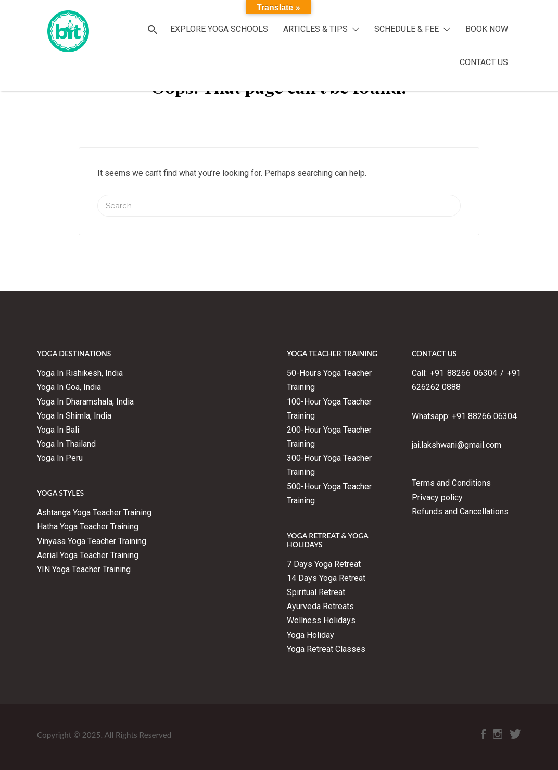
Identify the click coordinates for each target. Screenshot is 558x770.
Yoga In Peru (60, 458)
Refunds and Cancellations (460, 511)
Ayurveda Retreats (320, 606)
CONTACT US (484, 62)
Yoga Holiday (310, 635)
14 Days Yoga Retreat (326, 578)
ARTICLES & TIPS (315, 29)
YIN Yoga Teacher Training (84, 569)
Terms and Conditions (451, 483)
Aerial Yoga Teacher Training (87, 555)
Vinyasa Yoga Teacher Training (91, 541)
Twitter (515, 737)
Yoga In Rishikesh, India (80, 373)
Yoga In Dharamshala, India (85, 402)
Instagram (497, 737)
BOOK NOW (486, 29)
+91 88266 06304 (484, 416)
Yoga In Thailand (66, 444)
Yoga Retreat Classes (326, 649)
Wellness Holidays (321, 620)
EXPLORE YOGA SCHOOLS (219, 29)
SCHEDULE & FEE (406, 29)
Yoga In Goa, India (69, 387)
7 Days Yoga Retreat (324, 564)
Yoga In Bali (58, 430)
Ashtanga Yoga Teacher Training (95, 512)
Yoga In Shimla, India (74, 416)
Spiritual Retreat (316, 592)
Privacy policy (437, 497)
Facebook (483, 737)
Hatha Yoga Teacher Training (87, 527)
